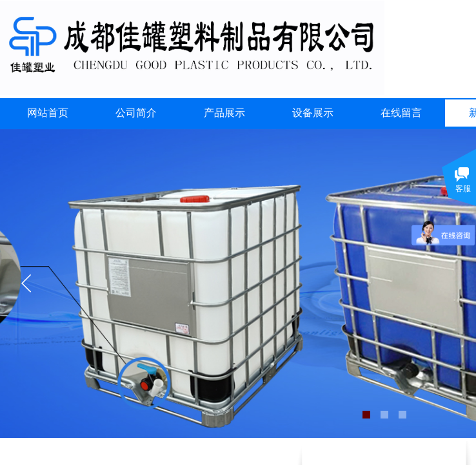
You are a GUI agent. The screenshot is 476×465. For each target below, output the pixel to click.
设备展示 (312, 112)
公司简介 (136, 112)
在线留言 (401, 112)
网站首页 (47, 112)
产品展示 (224, 112)
